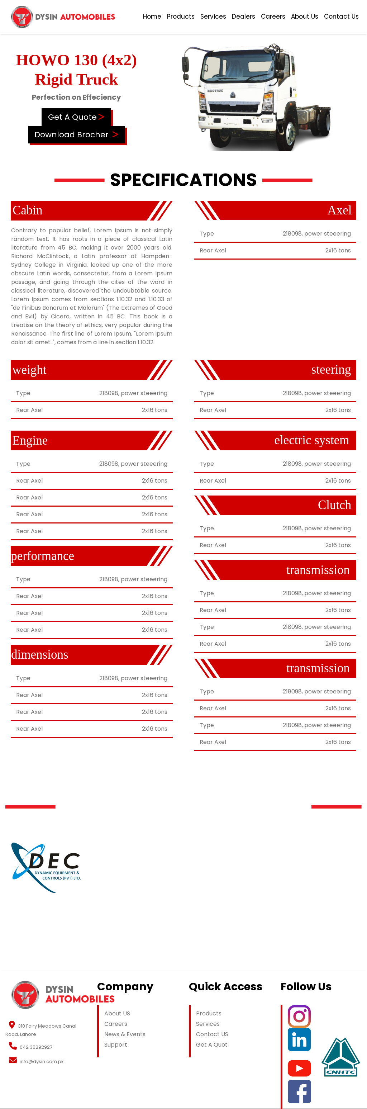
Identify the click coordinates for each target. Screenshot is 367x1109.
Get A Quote (72, 117)
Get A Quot (212, 1045)
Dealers (243, 16)
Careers (273, 16)
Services (213, 16)
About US (117, 1013)
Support (115, 1045)
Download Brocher (71, 134)
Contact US (212, 1034)
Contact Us (341, 16)
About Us (304, 16)
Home (152, 16)
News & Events (125, 1034)
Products (181, 16)
